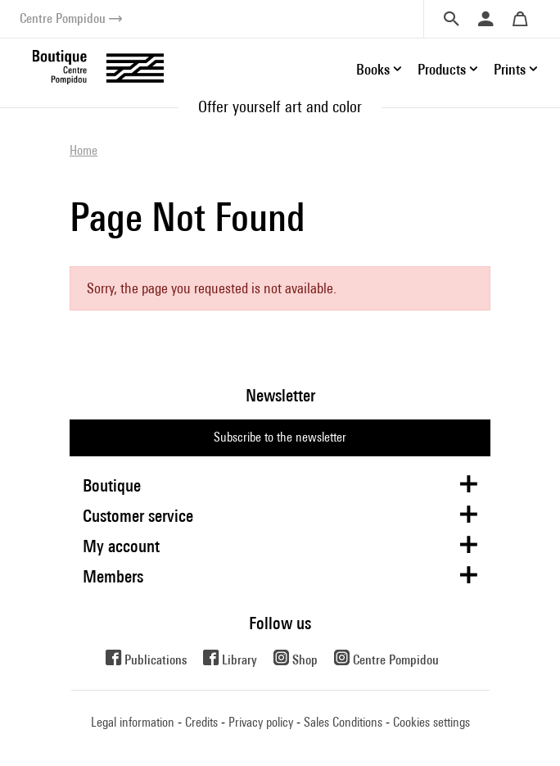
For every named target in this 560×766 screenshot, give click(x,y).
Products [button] (442, 69)
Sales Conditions (343, 722)
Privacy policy (260, 722)
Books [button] (373, 69)
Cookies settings (431, 722)
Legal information (132, 722)
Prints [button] (510, 69)
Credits (201, 722)
